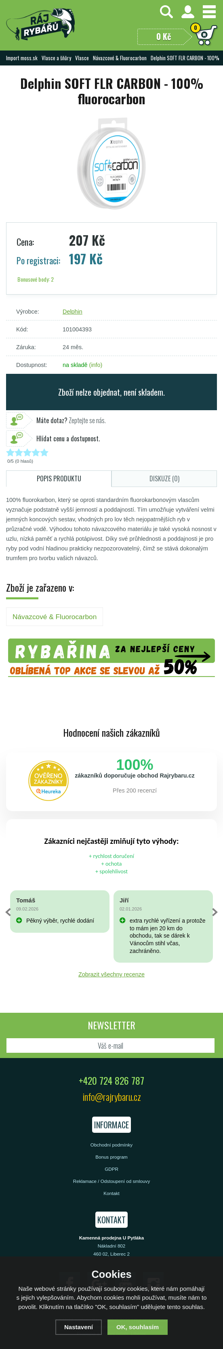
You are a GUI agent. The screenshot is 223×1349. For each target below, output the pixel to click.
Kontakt (111, 1193)
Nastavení (78, 1327)
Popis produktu (59, 478)
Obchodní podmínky (111, 1144)
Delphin (72, 311)
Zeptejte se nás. (71, 420)
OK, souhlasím (137, 1327)
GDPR (111, 1169)
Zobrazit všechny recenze (111, 974)
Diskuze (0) (164, 478)
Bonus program (111, 1156)
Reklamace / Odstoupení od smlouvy (111, 1181)
